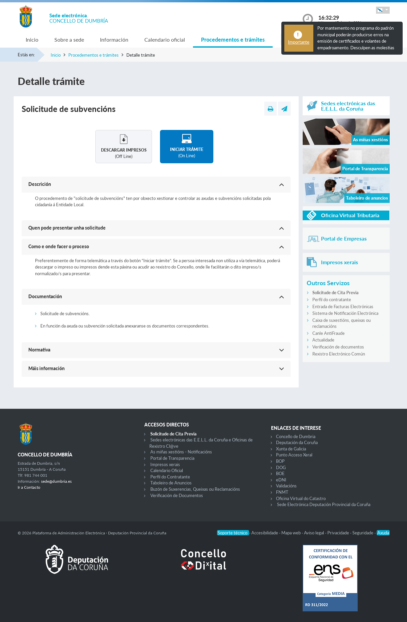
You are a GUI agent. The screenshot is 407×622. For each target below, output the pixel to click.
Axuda (383, 532)
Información (114, 39)
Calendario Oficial (166, 470)
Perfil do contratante (331, 299)
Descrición (39, 184)
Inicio (32, 39)
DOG (281, 467)
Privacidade (338, 532)
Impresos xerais (165, 464)
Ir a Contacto (29, 487)
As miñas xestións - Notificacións (181, 451)
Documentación (45, 296)
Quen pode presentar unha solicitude (67, 228)
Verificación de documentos (338, 346)
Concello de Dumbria (295, 436)
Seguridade (363, 532)
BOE (280, 473)
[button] (382, 10)
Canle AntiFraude (328, 333)
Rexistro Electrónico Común (338, 353)
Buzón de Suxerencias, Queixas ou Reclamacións (195, 489)
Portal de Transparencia (172, 458)
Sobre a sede (69, 39)
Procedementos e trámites (233, 39)
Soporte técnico (233, 532)
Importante (298, 42)
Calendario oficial (164, 39)
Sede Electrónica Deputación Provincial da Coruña (323, 504)
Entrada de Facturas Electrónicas (342, 306)
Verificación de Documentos (176, 495)
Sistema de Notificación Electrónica (345, 313)
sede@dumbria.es (56, 481)
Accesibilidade (265, 532)
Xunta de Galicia (291, 448)
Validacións (286, 485)
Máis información (46, 368)
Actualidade (323, 339)
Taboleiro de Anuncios (171, 482)
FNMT (282, 492)
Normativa (39, 349)
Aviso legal (314, 532)
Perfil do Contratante (170, 476)
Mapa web (291, 532)
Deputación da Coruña (297, 442)
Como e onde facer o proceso (58, 246)
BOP (280, 461)
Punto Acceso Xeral (294, 454)
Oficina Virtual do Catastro (301, 498)
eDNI (281, 479)
